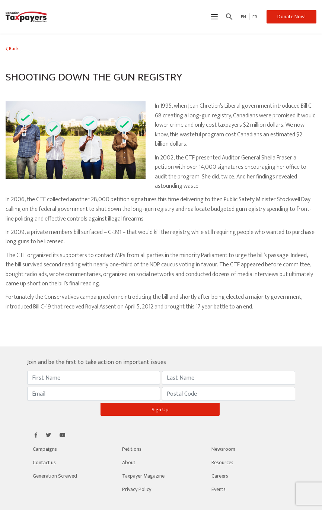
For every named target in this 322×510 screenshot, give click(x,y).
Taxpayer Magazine (143, 476)
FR (254, 16)
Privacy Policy (136, 489)
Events (218, 489)
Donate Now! (291, 16)
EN (243, 16)
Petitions (131, 449)
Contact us (44, 462)
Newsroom (223, 449)
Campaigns (45, 449)
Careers (219, 476)
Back (12, 49)
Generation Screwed (55, 476)
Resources (222, 462)
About (129, 462)
